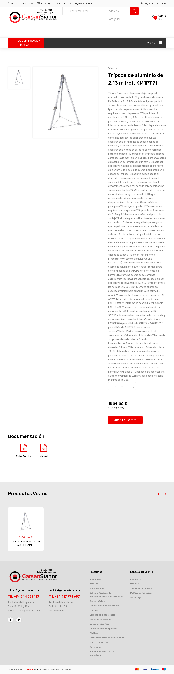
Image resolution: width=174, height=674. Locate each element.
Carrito (162, 15)
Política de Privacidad (141, 593)
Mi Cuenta (161, 3)
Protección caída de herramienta (107, 638)
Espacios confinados (100, 619)
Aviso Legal (136, 597)
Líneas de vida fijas (99, 624)
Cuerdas (94, 610)
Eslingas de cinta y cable (102, 615)
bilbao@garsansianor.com (53, 3)
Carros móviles (97, 601)
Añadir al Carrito (125, 420)
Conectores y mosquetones (104, 605)
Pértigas (94, 633)
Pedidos (134, 584)
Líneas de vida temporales (103, 628)
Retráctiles (95, 647)
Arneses (94, 584)
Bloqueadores (97, 588)
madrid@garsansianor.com (81, 3)
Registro (149, 3)
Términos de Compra (141, 588)
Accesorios (95, 579)
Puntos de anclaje (99, 642)
